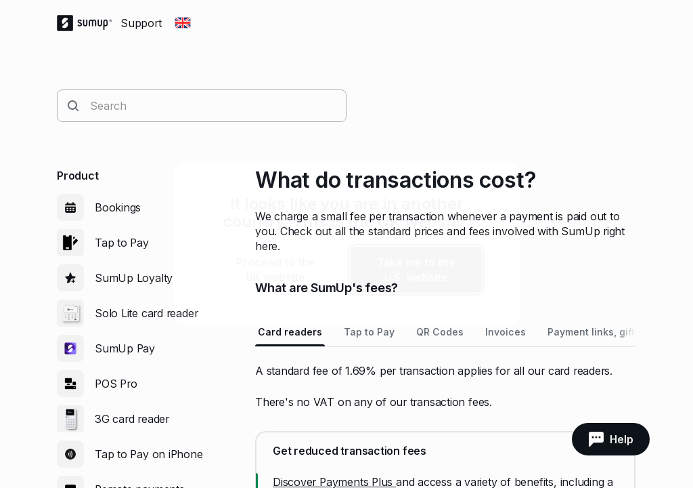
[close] (498, 184)
